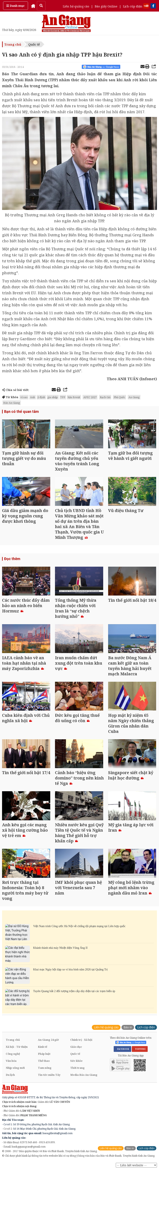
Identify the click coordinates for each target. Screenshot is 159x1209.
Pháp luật (44, 1057)
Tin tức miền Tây (49, 1078)
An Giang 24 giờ (48, 1043)
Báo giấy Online (106, 6)
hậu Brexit (74, 397)
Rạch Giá (105, 397)
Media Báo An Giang (83, 1078)
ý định (41, 397)
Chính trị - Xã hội (81, 1043)
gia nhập (53, 397)
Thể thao (44, 1064)
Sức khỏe (76, 1064)
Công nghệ (13, 1057)
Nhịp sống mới (15, 1071)
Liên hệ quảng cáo (76, 6)
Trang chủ (12, 44)
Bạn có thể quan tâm (21, 411)
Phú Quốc (119, 397)
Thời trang (77, 1071)
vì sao (24, 397)
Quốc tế (34, 44)
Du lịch (10, 1078)
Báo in (128, 1031)
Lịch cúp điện (132, 6)
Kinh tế (42, 1050)
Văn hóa (11, 1064)
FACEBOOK (122, 1052)
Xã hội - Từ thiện (17, 1050)
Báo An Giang (11, 403)
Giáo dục (76, 1050)
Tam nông (44, 1071)
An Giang (134, 397)
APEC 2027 (90, 397)
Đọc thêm (12, 560)
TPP (62, 397)
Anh (32, 397)
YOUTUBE (140, 1052)
